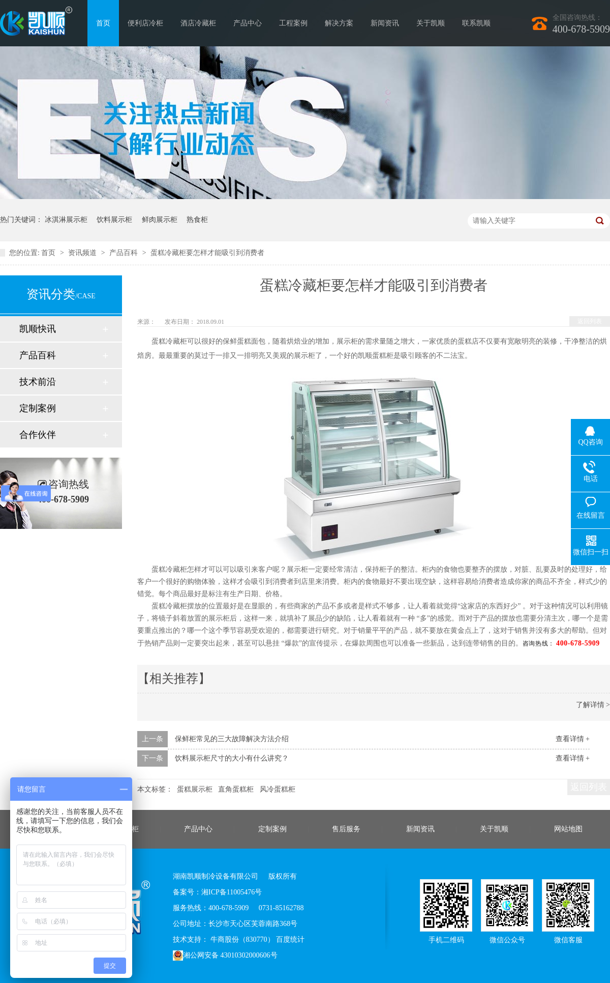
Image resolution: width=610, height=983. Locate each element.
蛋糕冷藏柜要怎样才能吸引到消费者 (207, 253)
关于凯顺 (430, 23)
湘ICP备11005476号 (231, 892)
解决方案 (339, 23)
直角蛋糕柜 (236, 789)
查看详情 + (573, 739)
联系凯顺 (476, 23)
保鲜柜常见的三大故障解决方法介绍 (232, 739)
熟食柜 (197, 219)
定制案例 (37, 408)
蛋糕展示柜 (194, 789)
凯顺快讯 (37, 329)
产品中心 (247, 23)
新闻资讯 (385, 23)
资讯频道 (83, 253)
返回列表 (589, 321)
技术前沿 (37, 382)
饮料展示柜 (114, 219)
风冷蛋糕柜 (277, 789)
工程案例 (293, 23)
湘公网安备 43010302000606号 (225, 955)
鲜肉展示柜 (159, 219)
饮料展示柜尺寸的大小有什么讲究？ (232, 758)
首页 (103, 23)
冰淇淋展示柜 (66, 219)
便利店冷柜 (145, 23)
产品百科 (124, 253)
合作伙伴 (37, 435)
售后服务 (346, 829)
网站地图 (568, 829)
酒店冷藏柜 (198, 23)
